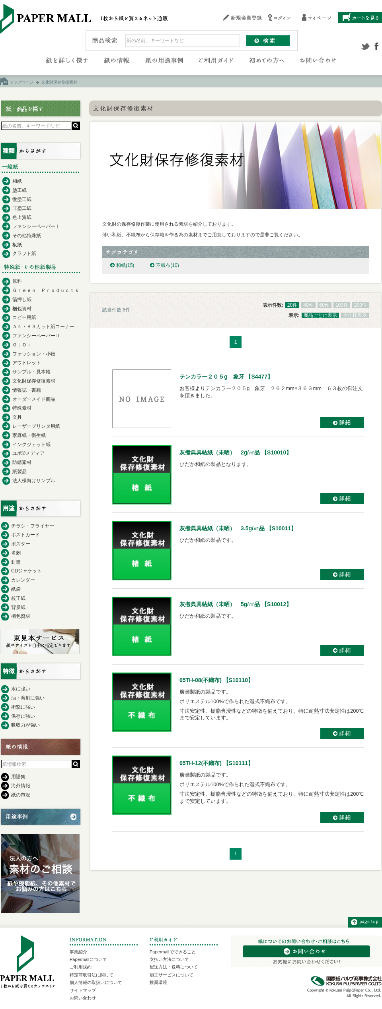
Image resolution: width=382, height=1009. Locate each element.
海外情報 (20, 786)
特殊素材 (21, 408)
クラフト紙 (24, 253)
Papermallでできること (173, 951)
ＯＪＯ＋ (21, 345)
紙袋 (16, 589)
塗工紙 (19, 190)
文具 (17, 417)
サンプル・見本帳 (31, 372)
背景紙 (18, 607)
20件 (292, 305)
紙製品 (19, 471)
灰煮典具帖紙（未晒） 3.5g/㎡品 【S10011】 (237, 528)
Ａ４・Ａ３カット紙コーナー (43, 326)
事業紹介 (78, 951)
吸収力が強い (25, 725)
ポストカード (25, 534)
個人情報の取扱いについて (96, 982)
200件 (360, 305)
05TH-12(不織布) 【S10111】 (216, 763)
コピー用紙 (24, 317)
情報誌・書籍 (26, 390)
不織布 (167, 265)
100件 (341, 305)
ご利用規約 (81, 967)
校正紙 (18, 598)
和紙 (125, 265)
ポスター (20, 544)
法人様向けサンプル (33, 480)
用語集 (18, 776)
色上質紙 (21, 217)
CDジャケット (26, 571)
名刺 (16, 553)
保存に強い (23, 716)
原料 (17, 281)
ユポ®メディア (28, 453)
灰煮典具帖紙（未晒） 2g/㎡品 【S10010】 (235, 452)
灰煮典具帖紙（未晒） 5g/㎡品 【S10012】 (235, 604)
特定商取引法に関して (91, 974)
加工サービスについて (171, 974)
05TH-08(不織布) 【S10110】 (216, 680)
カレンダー (23, 580)
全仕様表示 (355, 315)
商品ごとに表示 (320, 315)
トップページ (21, 82)
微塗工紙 (21, 199)
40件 (308, 305)
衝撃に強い (23, 707)
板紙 (17, 244)
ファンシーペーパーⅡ (36, 335)
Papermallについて (88, 959)
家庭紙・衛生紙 (29, 435)
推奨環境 (158, 982)
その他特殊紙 (26, 235)
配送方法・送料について (174, 967)
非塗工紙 (21, 208)
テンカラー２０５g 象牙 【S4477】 (226, 376)
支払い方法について (169, 959)
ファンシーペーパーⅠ (36, 226)
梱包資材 (21, 308)
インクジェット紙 (31, 444)
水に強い (20, 689)
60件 (324, 305)
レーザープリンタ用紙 (36, 426)
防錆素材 (21, 462)
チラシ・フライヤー (32, 526)
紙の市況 (20, 795)
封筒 (16, 562)
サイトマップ (83, 990)
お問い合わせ (83, 997)
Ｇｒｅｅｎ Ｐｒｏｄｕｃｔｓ (45, 290)
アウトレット (26, 362)
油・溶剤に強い (28, 698)
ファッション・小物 (33, 354)
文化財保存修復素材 (33, 381)
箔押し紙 (21, 299)
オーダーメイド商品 (33, 399)
